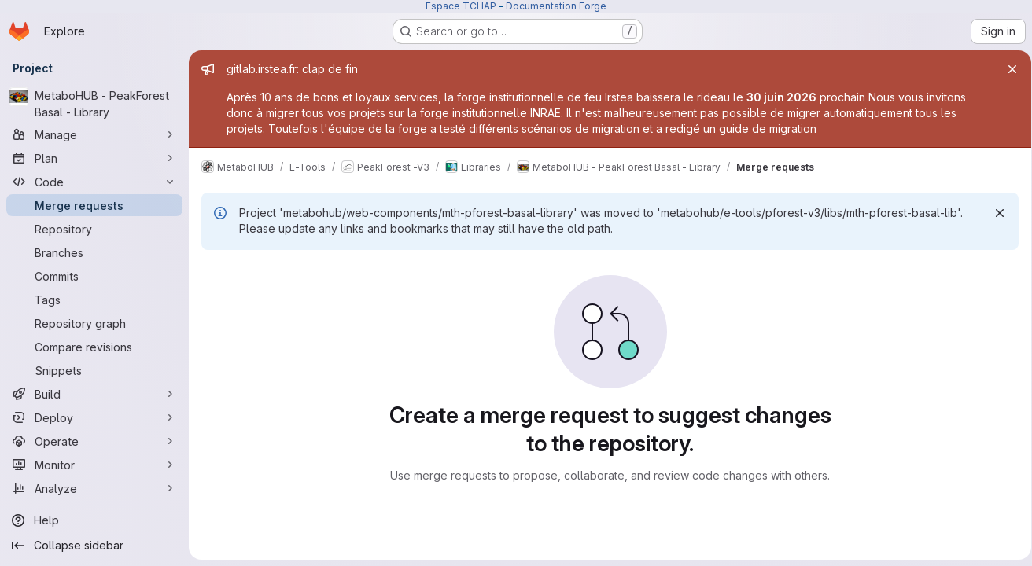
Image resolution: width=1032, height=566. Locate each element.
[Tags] (94, 300)
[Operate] (94, 441)
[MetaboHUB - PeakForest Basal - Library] (94, 104)
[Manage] (94, 134)
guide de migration (767, 128)
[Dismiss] (994, 213)
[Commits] (94, 276)
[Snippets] (94, 370)
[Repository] (94, 229)
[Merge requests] (94, 205)
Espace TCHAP (461, 6)
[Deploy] (94, 417)
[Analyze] (94, 488)
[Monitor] (94, 465)
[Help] (94, 520)
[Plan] (94, 158)
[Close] (1006, 69)
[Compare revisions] (94, 347)
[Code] (94, 182)
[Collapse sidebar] (94, 546)
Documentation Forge (556, 6)
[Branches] (94, 252)
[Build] (94, 394)
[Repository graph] (94, 323)
